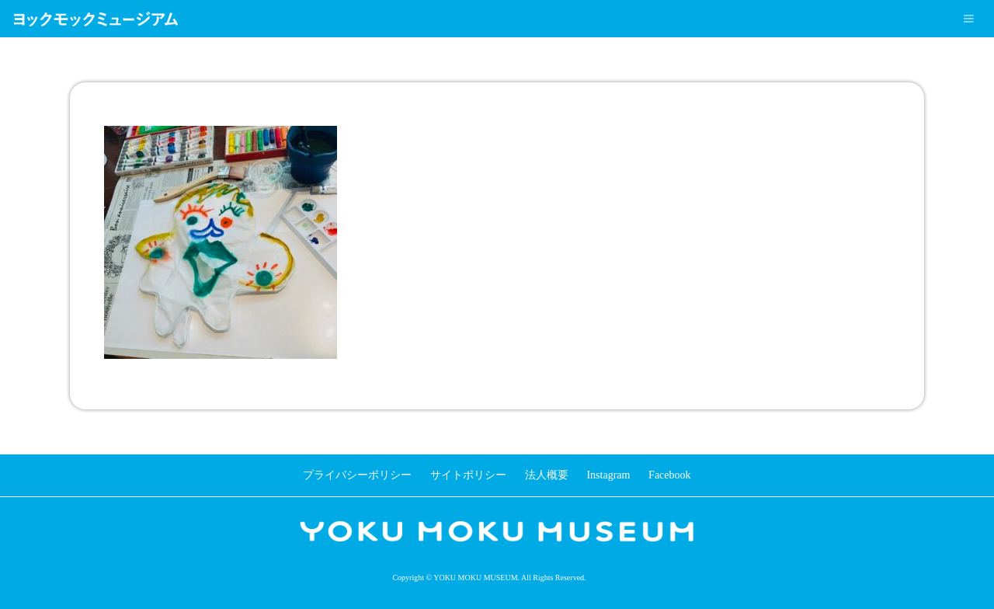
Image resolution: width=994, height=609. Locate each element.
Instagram (608, 475)
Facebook (669, 475)
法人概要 (546, 475)
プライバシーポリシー (357, 475)
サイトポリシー (468, 475)
